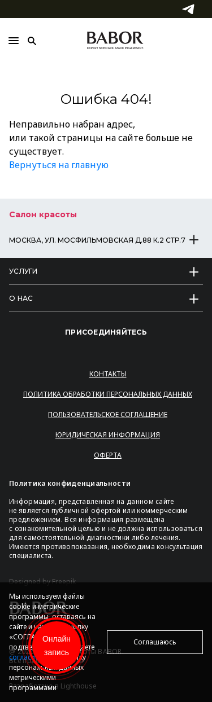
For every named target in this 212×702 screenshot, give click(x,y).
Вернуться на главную (59, 165)
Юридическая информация (107, 435)
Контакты (108, 374)
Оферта (108, 455)
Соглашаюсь (154, 642)
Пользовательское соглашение (107, 414)
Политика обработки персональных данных (107, 394)
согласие (23, 657)
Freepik (64, 581)
